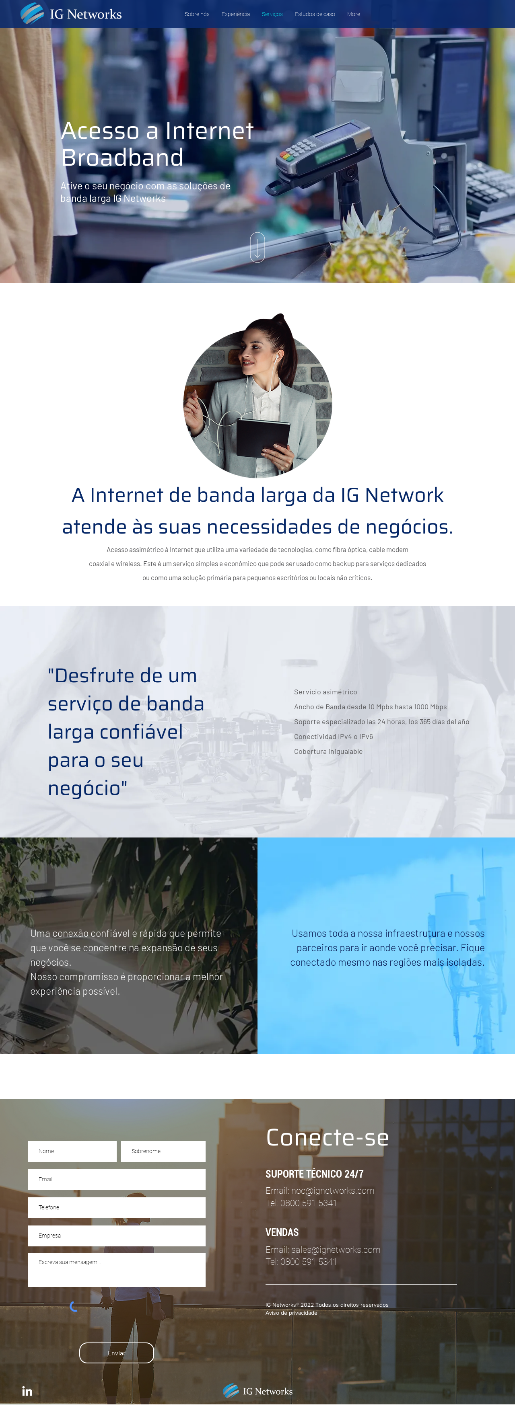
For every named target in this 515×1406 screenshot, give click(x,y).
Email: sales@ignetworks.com (323, 1250)
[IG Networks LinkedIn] (27, 1391)
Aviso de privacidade (291, 1313)
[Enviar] (116, 1352)
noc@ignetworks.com (333, 1191)
